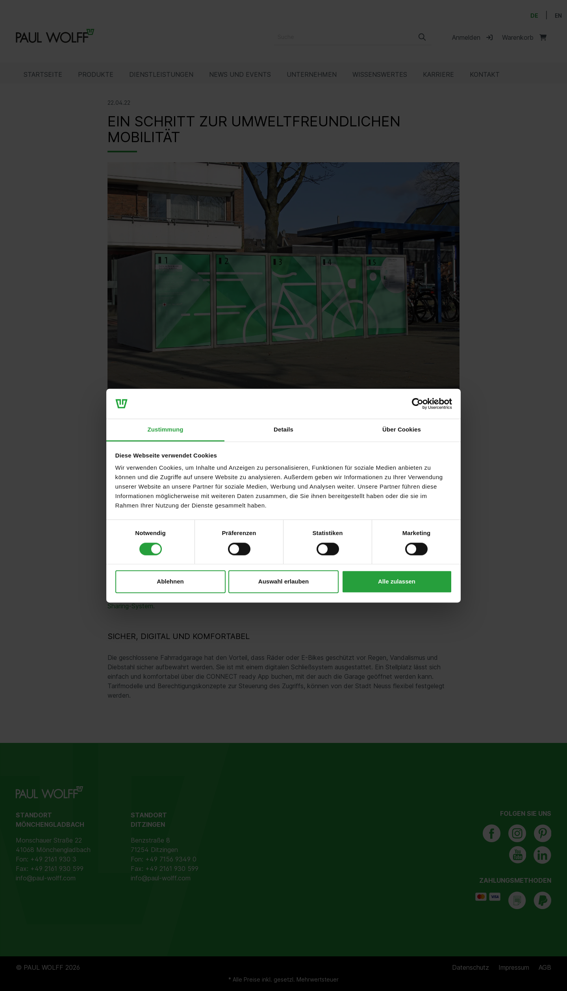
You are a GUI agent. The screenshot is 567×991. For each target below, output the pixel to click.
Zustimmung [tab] (165, 429)
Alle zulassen (396, 581)
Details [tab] (283, 429)
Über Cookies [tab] (401, 429)
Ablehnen (170, 581)
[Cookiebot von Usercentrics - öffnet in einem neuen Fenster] (417, 403)
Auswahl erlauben (283, 581)
